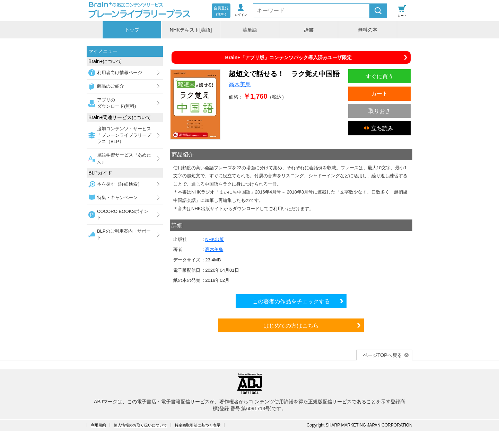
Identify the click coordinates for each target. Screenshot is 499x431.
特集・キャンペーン (117, 197)
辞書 (309, 30)
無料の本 (367, 30)
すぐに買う (379, 76)
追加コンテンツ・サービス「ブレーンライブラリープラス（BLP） (124, 135)
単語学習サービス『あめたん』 (124, 158)
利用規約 (98, 425)
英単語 (250, 30)
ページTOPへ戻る (382, 355)
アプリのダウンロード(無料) (116, 103)
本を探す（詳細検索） (119, 184)
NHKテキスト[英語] (191, 30)
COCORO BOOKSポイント (122, 214)
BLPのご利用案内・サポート (124, 234)
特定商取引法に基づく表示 (197, 425)
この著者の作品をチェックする (291, 301)
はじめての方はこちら (291, 325)
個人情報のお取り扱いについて (140, 425)
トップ (132, 30)
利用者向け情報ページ (119, 72)
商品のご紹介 (110, 86)
